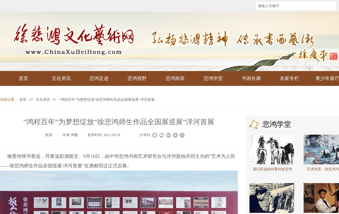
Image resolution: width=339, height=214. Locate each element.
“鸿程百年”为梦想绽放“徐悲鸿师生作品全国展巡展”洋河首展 (106, 99)
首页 (22, 99)
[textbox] (296, 6)
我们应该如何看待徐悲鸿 (272, 169)
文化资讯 (43, 99)
